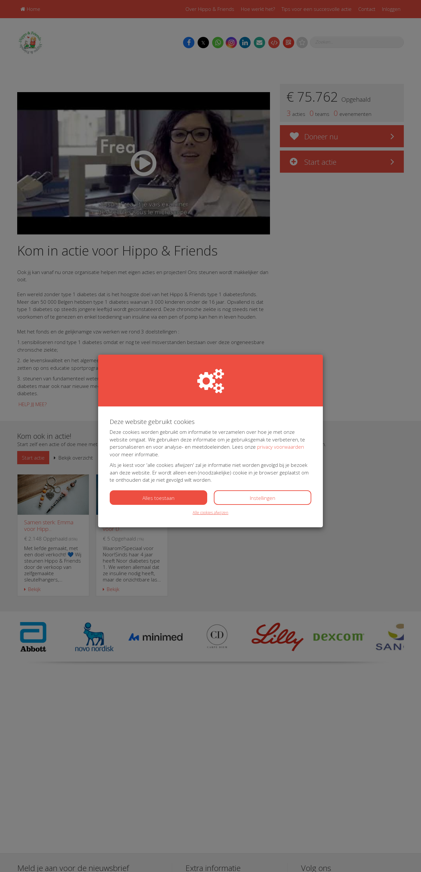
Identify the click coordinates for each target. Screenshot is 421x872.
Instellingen (262, 498)
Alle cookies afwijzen (210, 512)
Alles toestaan (158, 498)
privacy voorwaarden (280, 446)
